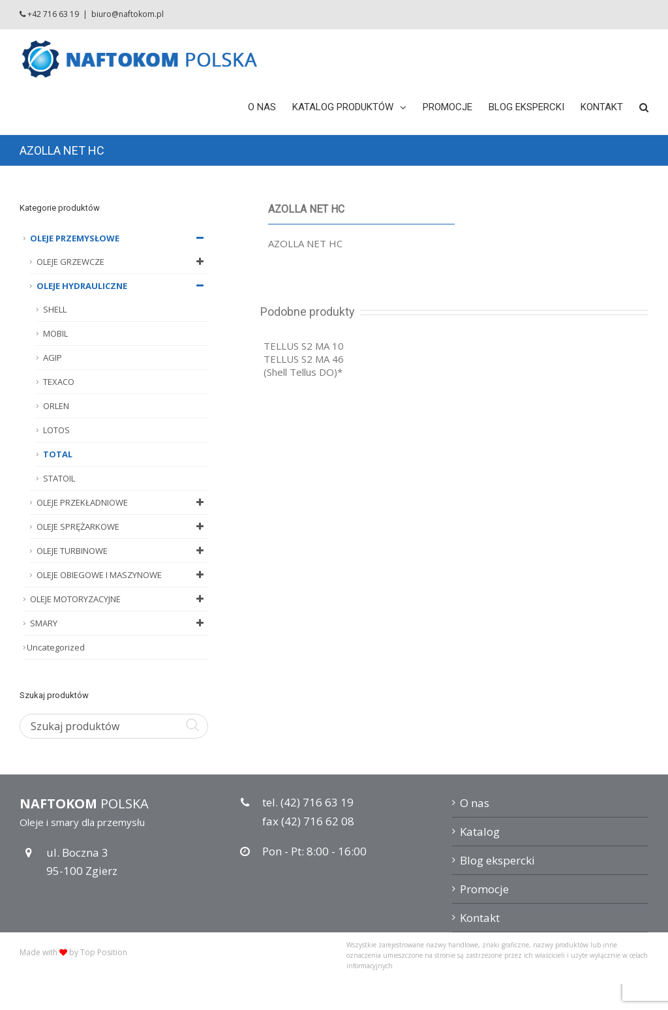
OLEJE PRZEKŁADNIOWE (122, 502)
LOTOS (56, 430)
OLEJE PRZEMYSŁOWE (119, 238)
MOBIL (55, 333)
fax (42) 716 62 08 (308, 821)
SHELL (55, 309)
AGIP (52, 357)
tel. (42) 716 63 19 (308, 802)
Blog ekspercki (497, 860)
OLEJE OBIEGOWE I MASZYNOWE (122, 575)
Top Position (103, 952)
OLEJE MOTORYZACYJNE (119, 599)
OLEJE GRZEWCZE (122, 262)
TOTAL (57, 454)
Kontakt (480, 917)
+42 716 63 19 (53, 14)
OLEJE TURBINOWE (122, 551)
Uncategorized (56, 647)
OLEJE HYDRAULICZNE (122, 286)
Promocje (484, 888)
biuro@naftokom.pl (127, 14)
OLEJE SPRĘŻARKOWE (122, 526)
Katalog (480, 831)
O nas (474, 802)
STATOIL (59, 478)
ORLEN (56, 406)
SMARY (119, 623)
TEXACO (58, 382)
